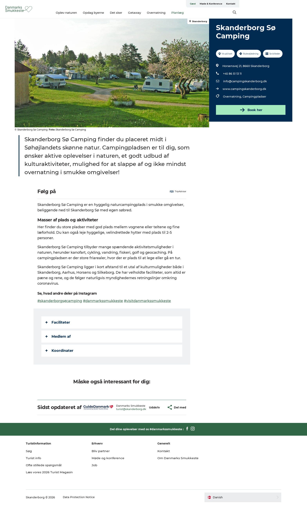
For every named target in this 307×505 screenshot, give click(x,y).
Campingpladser (254, 96)
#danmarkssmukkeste (104, 301)
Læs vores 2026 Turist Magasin (56, 472)
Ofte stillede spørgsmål (50, 465)
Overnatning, (232, 96)
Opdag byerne (127, 12)
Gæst (249, 3)
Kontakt (287, 3)
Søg (35, 451)
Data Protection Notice (85, 497)
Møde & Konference (267, 3)
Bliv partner (104, 451)
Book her (250, 110)
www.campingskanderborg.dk (244, 89)
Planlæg (211, 12)
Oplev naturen (100, 12)
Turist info (40, 458)
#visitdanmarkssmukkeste (148, 301)
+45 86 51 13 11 (232, 73)
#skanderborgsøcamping (60, 301)
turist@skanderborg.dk (131, 409)
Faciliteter (58, 322)
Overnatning (190, 12)
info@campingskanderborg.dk (244, 81)
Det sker (150, 12)
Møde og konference (111, 458)
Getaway (168, 12)
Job (97, 465)
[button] (154, 407)
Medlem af (58, 336)
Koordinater (60, 350)
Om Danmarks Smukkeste (178, 458)
